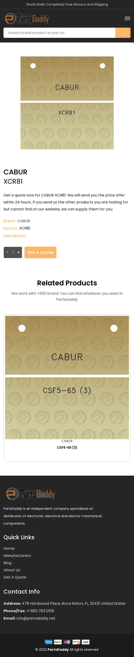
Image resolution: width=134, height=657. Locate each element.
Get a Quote (40, 252)
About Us (11, 570)
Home (8, 548)
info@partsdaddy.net (35, 618)
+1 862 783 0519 (39, 611)
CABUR (23, 221)
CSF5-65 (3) (67, 447)
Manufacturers (17, 555)
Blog (7, 562)
